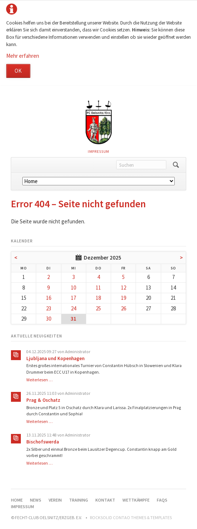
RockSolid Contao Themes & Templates (131, 517)
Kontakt (105, 500)
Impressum (99, 151)
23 (48, 308)
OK (18, 70)
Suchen (176, 165)
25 (98, 308)
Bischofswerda (42, 442)
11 (98, 287)
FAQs (162, 500)
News (35, 500)
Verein (55, 500)
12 (123, 287)
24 (73, 308)
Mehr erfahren (22, 55)
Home (17, 500)
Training (78, 500)
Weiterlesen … (39, 379)
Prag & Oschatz (43, 400)
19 (123, 297)
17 (73, 297)
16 (48, 297)
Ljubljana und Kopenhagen (55, 358)
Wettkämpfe (135, 500)
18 (98, 297)
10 (73, 287)
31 (73, 318)
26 (123, 308)
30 (48, 318)
